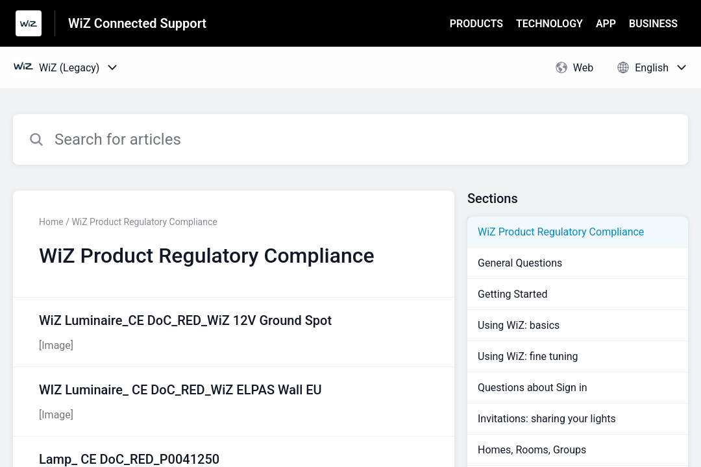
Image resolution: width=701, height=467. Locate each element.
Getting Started (513, 294)
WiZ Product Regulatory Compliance (561, 232)
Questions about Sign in (532, 387)
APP (606, 24)
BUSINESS (653, 24)
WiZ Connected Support (137, 23)
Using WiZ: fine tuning (528, 356)
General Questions (520, 263)
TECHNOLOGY (549, 24)
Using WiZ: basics (519, 325)
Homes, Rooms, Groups (532, 450)
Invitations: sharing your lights (547, 419)
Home (51, 222)
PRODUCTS (476, 24)
